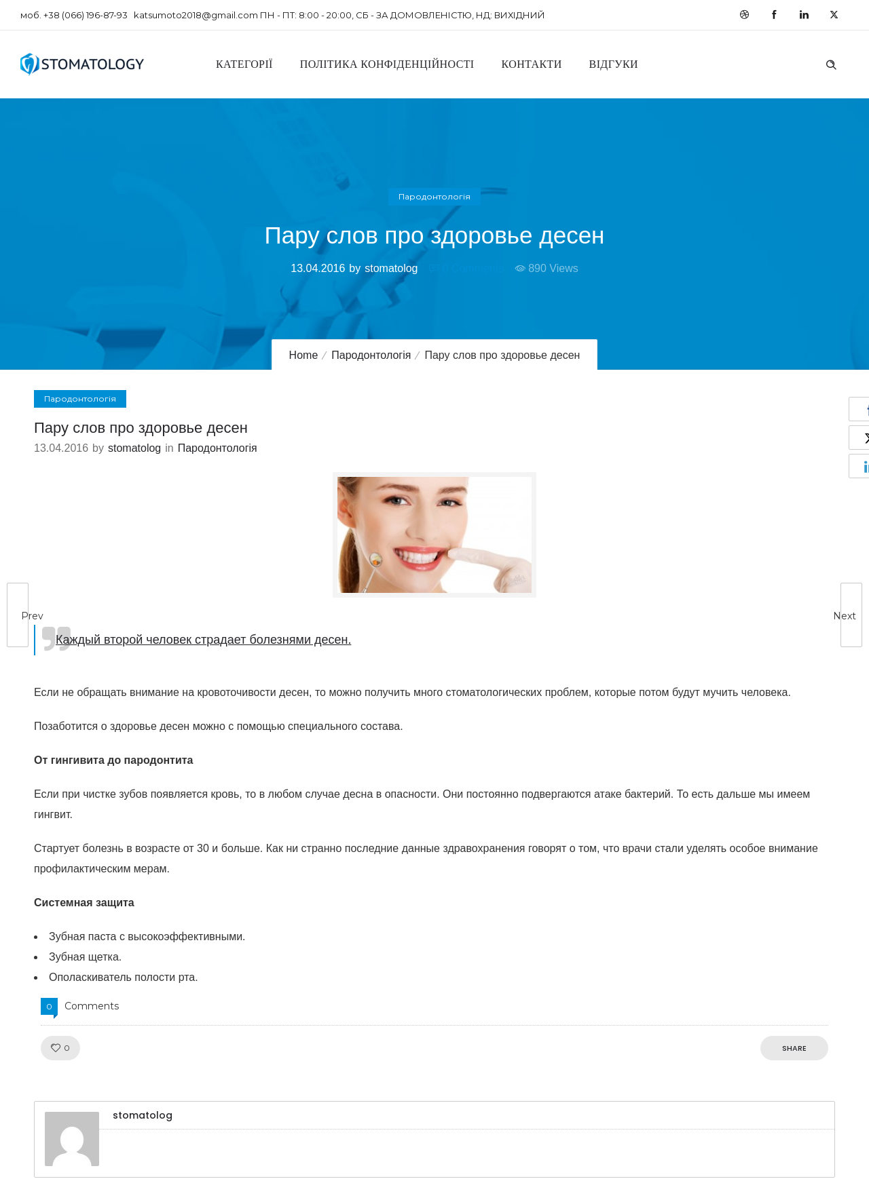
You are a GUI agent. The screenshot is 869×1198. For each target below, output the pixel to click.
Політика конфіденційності (387, 64)
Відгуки (613, 64)
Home (303, 355)
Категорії (244, 64)
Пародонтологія (371, 355)
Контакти (532, 64)
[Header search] (831, 63)
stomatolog (391, 268)
